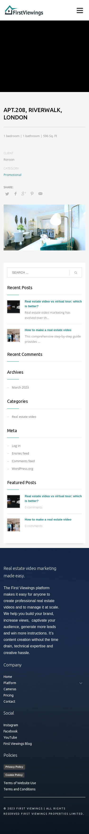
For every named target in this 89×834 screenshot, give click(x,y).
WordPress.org (22, 468)
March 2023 (20, 387)
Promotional (12, 175)
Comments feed (23, 461)
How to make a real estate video (48, 330)
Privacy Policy (14, 766)
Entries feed (20, 453)
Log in (16, 446)
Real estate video (24, 416)
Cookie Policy (14, 774)
